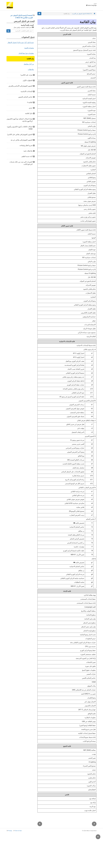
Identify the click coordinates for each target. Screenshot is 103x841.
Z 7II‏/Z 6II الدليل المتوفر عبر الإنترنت (82, 13)
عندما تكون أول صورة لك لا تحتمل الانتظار (20, 42)
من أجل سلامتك (29, 64)
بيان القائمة (30, 59)
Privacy (10, 830)
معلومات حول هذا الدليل (26, 53)
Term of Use (18, 830)
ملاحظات (31, 69)
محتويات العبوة (29, 48)
